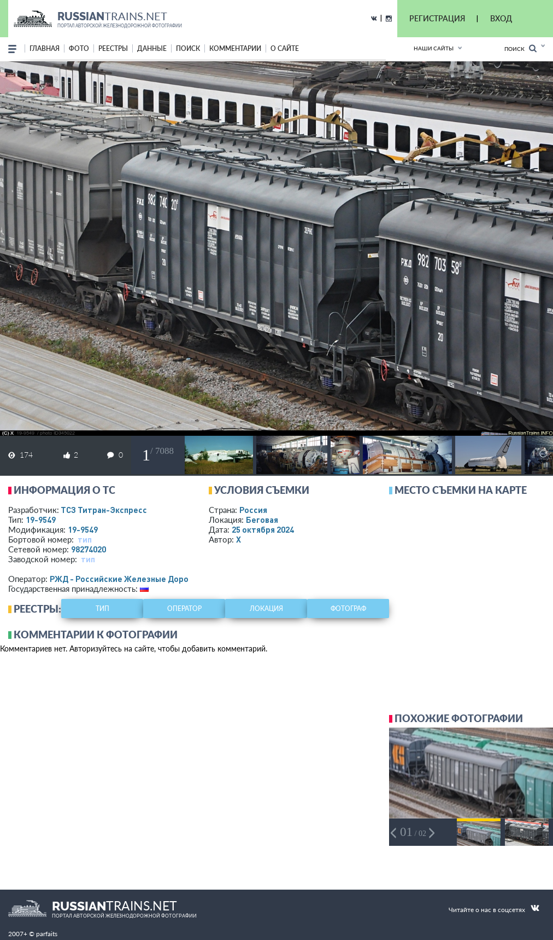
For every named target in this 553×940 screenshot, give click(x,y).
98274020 (88, 549)
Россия (253, 510)
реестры (113, 48)
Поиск (520, 48)
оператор (184, 608)
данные (152, 48)
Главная (45, 48)
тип (85, 539)
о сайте (284, 48)
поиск (188, 48)
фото (79, 48)
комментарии (235, 48)
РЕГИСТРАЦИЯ (437, 18)
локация (266, 608)
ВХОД (501, 18)
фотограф (348, 608)
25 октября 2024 (263, 529)
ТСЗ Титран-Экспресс (104, 510)
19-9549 (41, 519)
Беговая (262, 519)
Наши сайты (434, 48)
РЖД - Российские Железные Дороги (123, 579)
